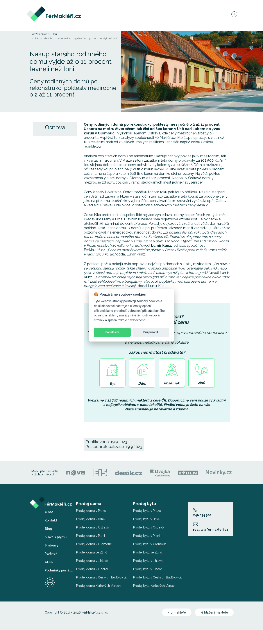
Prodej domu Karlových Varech (98, 585)
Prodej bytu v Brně (146, 519)
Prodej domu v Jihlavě (92, 560)
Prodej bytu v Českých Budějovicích (158, 577)
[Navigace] (234, 14)
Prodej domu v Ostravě (92, 527)
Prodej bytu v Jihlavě (148, 560)
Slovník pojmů (56, 537)
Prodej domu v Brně (90, 519)
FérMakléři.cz (39, 34)
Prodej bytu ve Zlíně (147, 552)
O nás (49, 512)
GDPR (49, 562)
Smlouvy (51, 545)
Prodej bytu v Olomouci (150, 544)
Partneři (51, 553)
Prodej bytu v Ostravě (148, 527)
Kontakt (51, 520)
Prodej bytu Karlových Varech (154, 585)
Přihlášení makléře (214, 612)
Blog (54, 34)
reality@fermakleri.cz (210, 527)
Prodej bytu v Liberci (148, 569)
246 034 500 (202, 512)
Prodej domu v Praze (91, 510)
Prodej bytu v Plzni (146, 535)
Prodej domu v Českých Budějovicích (102, 577)
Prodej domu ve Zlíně (91, 552)
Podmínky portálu (59, 570)
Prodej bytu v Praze (147, 510)
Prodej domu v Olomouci (94, 544)
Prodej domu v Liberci (92, 569)
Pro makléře (177, 612)
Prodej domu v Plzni (90, 535)
